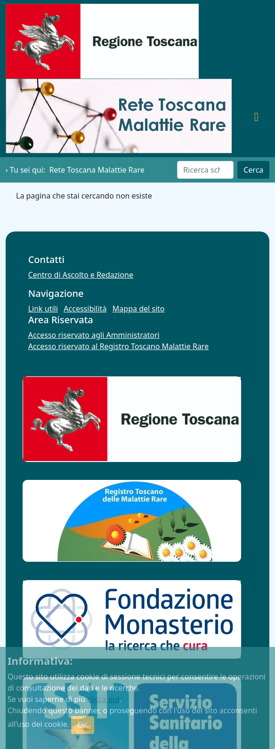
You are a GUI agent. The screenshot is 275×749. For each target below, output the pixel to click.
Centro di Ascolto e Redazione (80, 275)
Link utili (43, 308)
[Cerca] (205, 170)
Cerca (253, 170)
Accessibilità (85, 308)
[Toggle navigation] (256, 116)
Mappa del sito (139, 308)
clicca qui (103, 699)
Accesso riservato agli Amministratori (94, 335)
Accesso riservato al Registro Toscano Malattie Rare (118, 346)
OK (82, 725)
